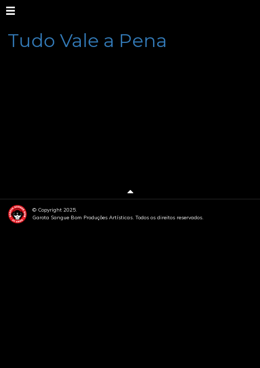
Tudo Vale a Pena (87, 40)
